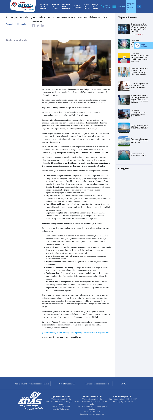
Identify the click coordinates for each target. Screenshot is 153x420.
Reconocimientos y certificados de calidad (32, 384)
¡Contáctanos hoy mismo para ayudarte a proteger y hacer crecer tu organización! (75, 332)
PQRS (123, 384)
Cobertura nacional (67, 384)
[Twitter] (38, 25)
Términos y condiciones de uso (98, 384)
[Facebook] (33, 25)
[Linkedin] (43, 25)
